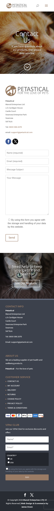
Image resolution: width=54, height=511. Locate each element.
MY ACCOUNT (13, 385)
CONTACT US (13, 381)
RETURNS (11, 394)
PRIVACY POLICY (14, 403)
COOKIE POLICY (14, 399)
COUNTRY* (12, 455)
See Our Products (26, 283)
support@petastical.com (22, 132)
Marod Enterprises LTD (33, 500)
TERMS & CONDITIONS (17, 408)
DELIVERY (11, 390)
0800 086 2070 (15, 127)
